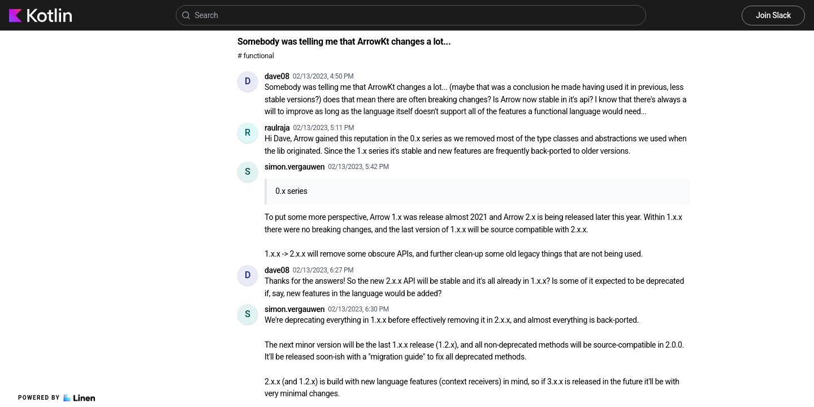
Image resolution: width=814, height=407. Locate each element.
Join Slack (773, 15)
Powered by (56, 398)
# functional (255, 55)
